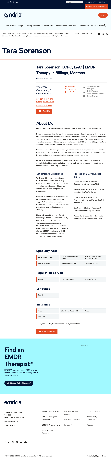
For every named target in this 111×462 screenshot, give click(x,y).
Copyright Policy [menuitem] (93, 411)
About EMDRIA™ (98, 26)
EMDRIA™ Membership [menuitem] (51, 425)
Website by (97, 456)
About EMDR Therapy (14, 26)
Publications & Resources (66, 26)
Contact (103, 2)
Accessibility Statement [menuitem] (92, 418)
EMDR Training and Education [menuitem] (49, 418)
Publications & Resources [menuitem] (47, 431)
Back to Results (47, 331)
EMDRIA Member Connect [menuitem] (71, 412)
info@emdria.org (11, 421)
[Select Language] (74, 2)
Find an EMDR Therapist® (96, 7)
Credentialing (47, 26)
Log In (103, 15)
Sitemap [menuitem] (90, 425)
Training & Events (32, 26)
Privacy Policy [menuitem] (69, 425)
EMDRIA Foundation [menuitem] (72, 420)
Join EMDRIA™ (91, 2)
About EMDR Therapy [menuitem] (50, 411)
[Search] (105, 25)
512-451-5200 (10, 425)
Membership (84, 26)
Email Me (44, 111)
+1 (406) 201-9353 (44, 106)
